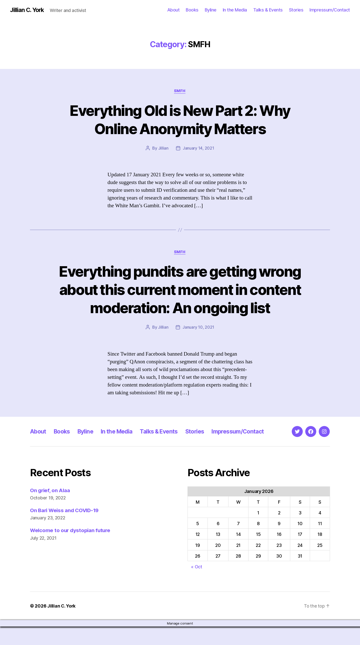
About (173, 9)
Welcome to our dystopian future (71, 549)
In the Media (235, 9)
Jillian (163, 148)
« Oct (196, 585)
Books (192, 9)
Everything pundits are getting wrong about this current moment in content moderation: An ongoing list (180, 299)
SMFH (180, 91)
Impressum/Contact (330, 9)
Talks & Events (268, 9)
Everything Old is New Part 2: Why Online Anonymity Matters (180, 119)
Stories (296, 9)
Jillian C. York (27, 10)
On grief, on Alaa (50, 509)
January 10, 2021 (198, 345)
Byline (210, 9)
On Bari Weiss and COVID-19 (66, 529)
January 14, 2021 (198, 148)
